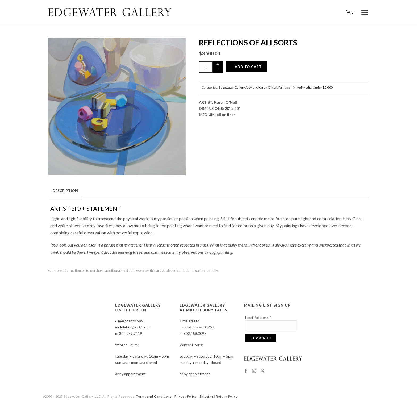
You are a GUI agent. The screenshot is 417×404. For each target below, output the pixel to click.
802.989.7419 (130, 333)
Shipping (206, 396)
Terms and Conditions (154, 396)
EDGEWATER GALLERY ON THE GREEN (138, 307)
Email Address (258, 317)
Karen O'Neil (267, 87)
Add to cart (248, 67)
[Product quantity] (206, 67)
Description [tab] (65, 190)
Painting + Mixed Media (294, 87)
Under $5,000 (323, 87)
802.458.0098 (195, 333)
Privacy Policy (185, 396)
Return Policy (227, 396)
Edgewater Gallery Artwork (238, 87)
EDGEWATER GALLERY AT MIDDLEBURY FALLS (203, 307)
